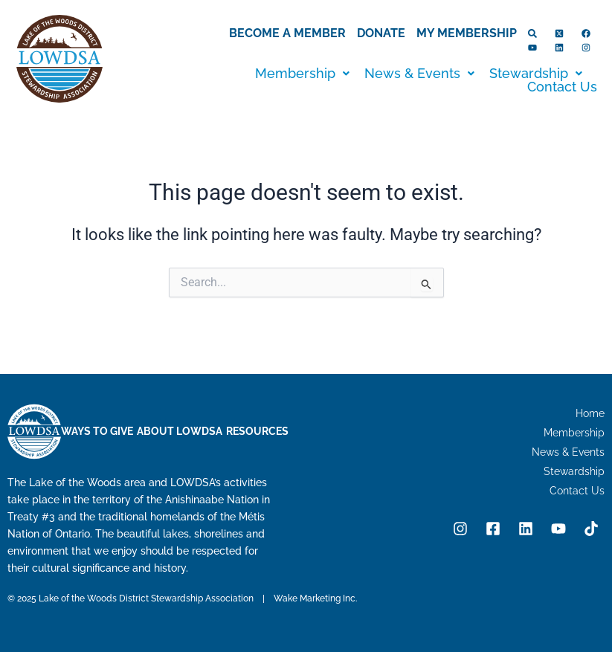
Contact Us (562, 87)
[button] (302, 73)
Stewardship (535, 73)
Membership (302, 73)
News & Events (419, 73)
